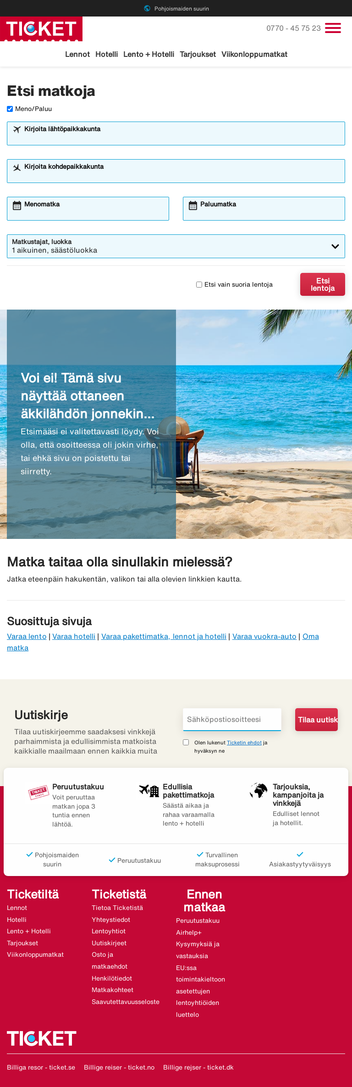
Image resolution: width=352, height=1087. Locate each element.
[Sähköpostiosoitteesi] (232, 719)
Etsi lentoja (323, 284)
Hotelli (106, 54)
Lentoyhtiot (109, 931)
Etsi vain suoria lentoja (234, 284)
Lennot (77, 54)
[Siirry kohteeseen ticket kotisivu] (41, 28)
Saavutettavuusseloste (126, 1001)
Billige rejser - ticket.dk (198, 1067)
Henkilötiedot (112, 978)
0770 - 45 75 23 (294, 28)
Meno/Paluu (29, 108)
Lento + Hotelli (148, 54)
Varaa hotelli (74, 636)
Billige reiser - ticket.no (119, 1067)
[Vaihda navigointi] (333, 28)
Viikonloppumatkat (254, 54)
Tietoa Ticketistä (117, 907)
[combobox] (182, 137)
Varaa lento (27, 636)
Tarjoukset (198, 54)
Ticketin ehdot (244, 742)
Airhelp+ (189, 932)
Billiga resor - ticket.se (41, 1067)
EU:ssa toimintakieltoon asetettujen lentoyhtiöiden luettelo (200, 991)
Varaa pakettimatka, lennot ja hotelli (164, 636)
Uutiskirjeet (109, 943)
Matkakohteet (112, 990)
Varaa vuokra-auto (264, 636)
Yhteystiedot (111, 919)
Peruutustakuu (198, 920)
